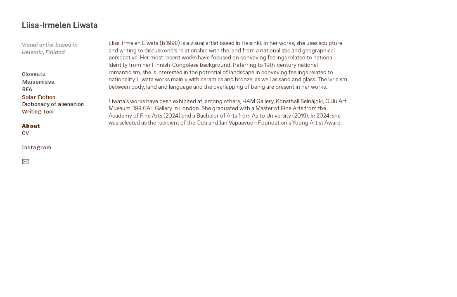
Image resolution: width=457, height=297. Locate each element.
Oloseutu (34, 74)
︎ (25, 162)
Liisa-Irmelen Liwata (60, 25)
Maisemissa (38, 81)
